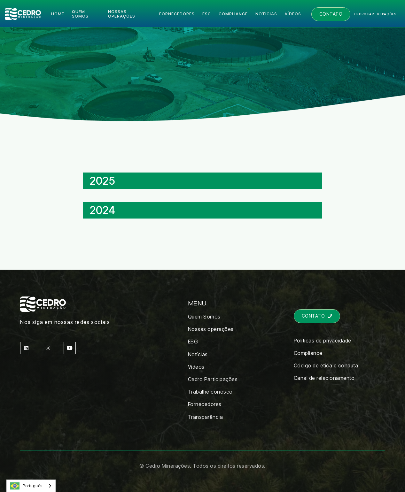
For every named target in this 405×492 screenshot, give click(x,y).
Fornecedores (177, 14)
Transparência (205, 417)
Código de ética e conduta (326, 365)
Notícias (266, 14)
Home (57, 14)
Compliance (308, 353)
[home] (23, 14)
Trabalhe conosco (210, 391)
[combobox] (31, 486)
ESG (206, 14)
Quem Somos (204, 316)
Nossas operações (121, 14)
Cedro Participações (213, 379)
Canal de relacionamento (324, 378)
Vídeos (293, 14)
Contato (331, 14)
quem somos (80, 14)
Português (26, 486)
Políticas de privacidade (322, 340)
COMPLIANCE (233, 14)
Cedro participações (375, 14)
